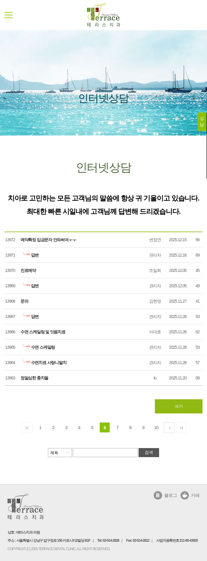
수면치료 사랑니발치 (43, 362)
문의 (24, 301)
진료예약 (28, 270)
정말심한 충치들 (34, 378)
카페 (195, 495)
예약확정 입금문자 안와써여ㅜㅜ (48, 239)
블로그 (170, 495)
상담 (202, 121)
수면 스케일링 (37, 347)
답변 (29, 255)
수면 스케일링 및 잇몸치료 (42, 331)
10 (156, 427)
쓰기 (179, 406)
